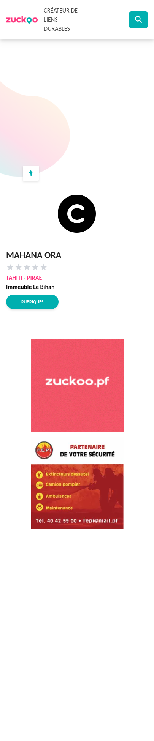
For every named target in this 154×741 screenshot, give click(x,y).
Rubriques (32, 301)
